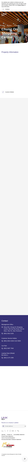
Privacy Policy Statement (7, 436)
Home (3, 25)
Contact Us (9, 434)
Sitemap (3, 434)
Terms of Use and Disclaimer (8, 437)
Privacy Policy (21, 5)
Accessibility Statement (19, 434)
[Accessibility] (25, 459)
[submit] (25, 426)
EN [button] (16, 14)
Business (9, 25)
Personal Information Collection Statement (11, 439)
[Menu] (25, 14)
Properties (16, 25)
